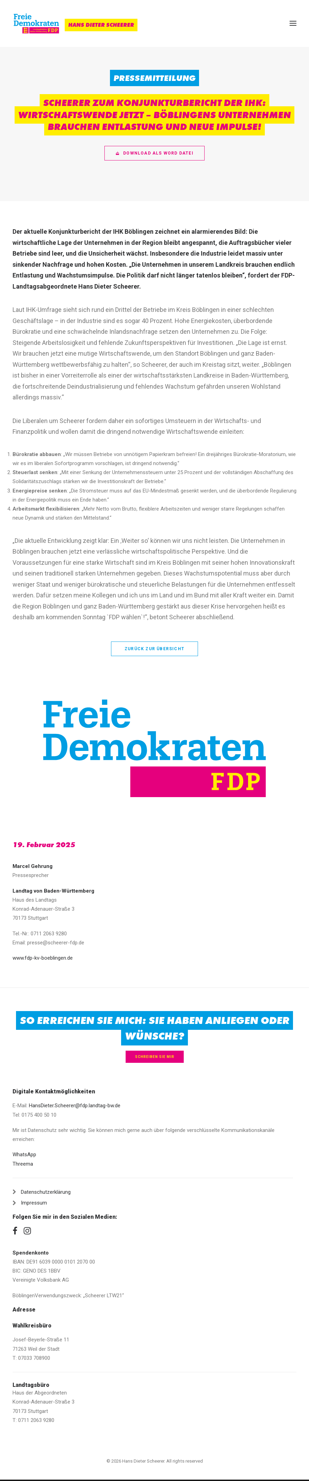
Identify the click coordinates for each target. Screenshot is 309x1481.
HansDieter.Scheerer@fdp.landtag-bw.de (74, 1105)
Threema (23, 1164)
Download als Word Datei (154, 153)
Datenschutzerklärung (46, 1192)
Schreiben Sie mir (154, 1057)
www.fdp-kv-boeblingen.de (43, 958)
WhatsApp (24, 1154)
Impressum (34, 1203)
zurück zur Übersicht (154, 648)
